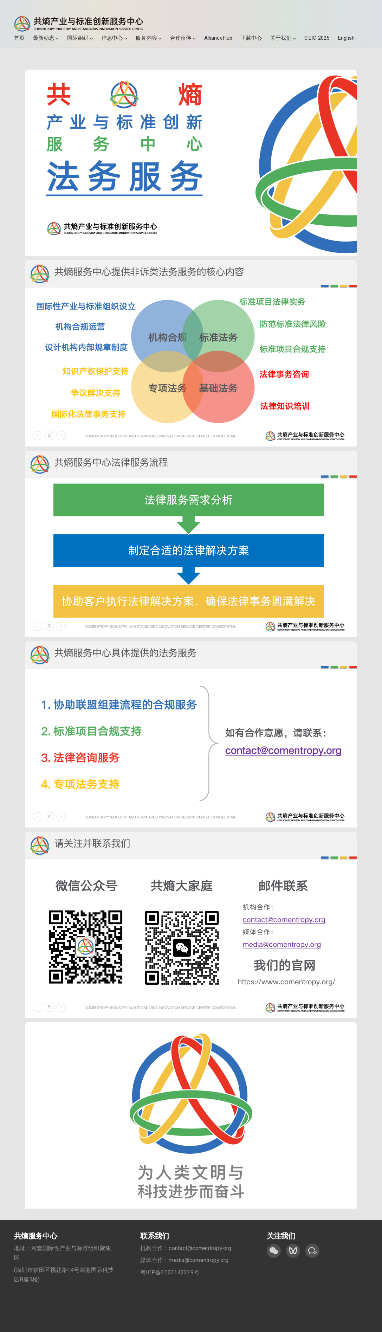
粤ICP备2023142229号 (169, 1272)
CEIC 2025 (316, 38)
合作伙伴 (181, 38)
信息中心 (112, 38)
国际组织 (78, 38)
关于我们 (281, 38)
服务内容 (146, 38)
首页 (19, 38)
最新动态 (43, 38)
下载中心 (251, 38)
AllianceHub (218, 38)
